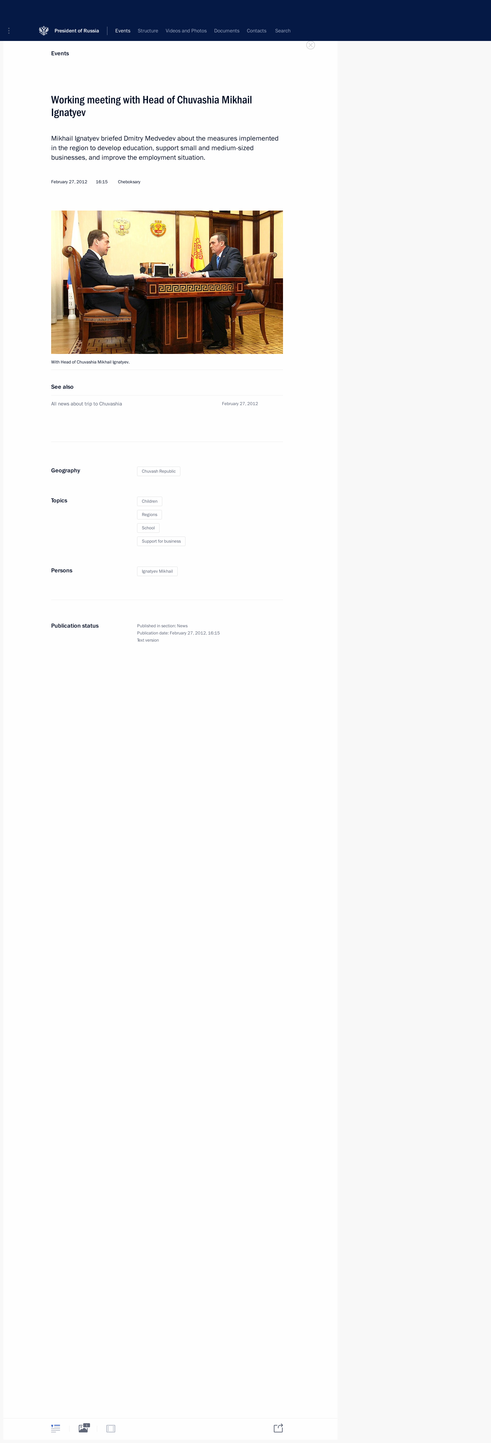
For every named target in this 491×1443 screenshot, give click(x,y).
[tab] (55, 1428)
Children (150, 501)
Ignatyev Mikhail (157, 571)
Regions (149, 515)
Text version (148, 640)
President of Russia (77, 10)
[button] (11, 10)
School (148, 528)
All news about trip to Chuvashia (86, 403)
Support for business (161, 541)
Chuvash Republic (159, 471)
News (182, 626)
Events (60, 53)
